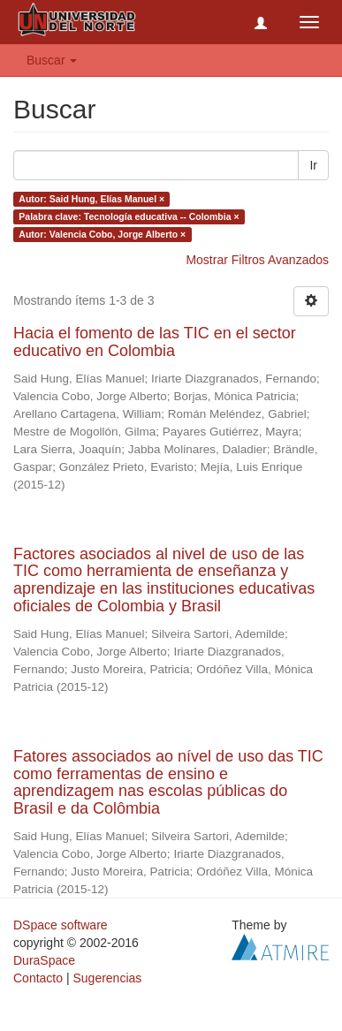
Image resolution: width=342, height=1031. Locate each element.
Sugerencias (106, 978)
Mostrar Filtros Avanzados (257, 260)
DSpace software (60, 925)
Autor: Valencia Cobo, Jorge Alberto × (102, 234)
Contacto (38, 978)
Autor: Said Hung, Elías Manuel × (91, 198)
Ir (313, 165)
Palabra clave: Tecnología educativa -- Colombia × (129, 216)
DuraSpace (44, 960)
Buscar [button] (52, 60)
